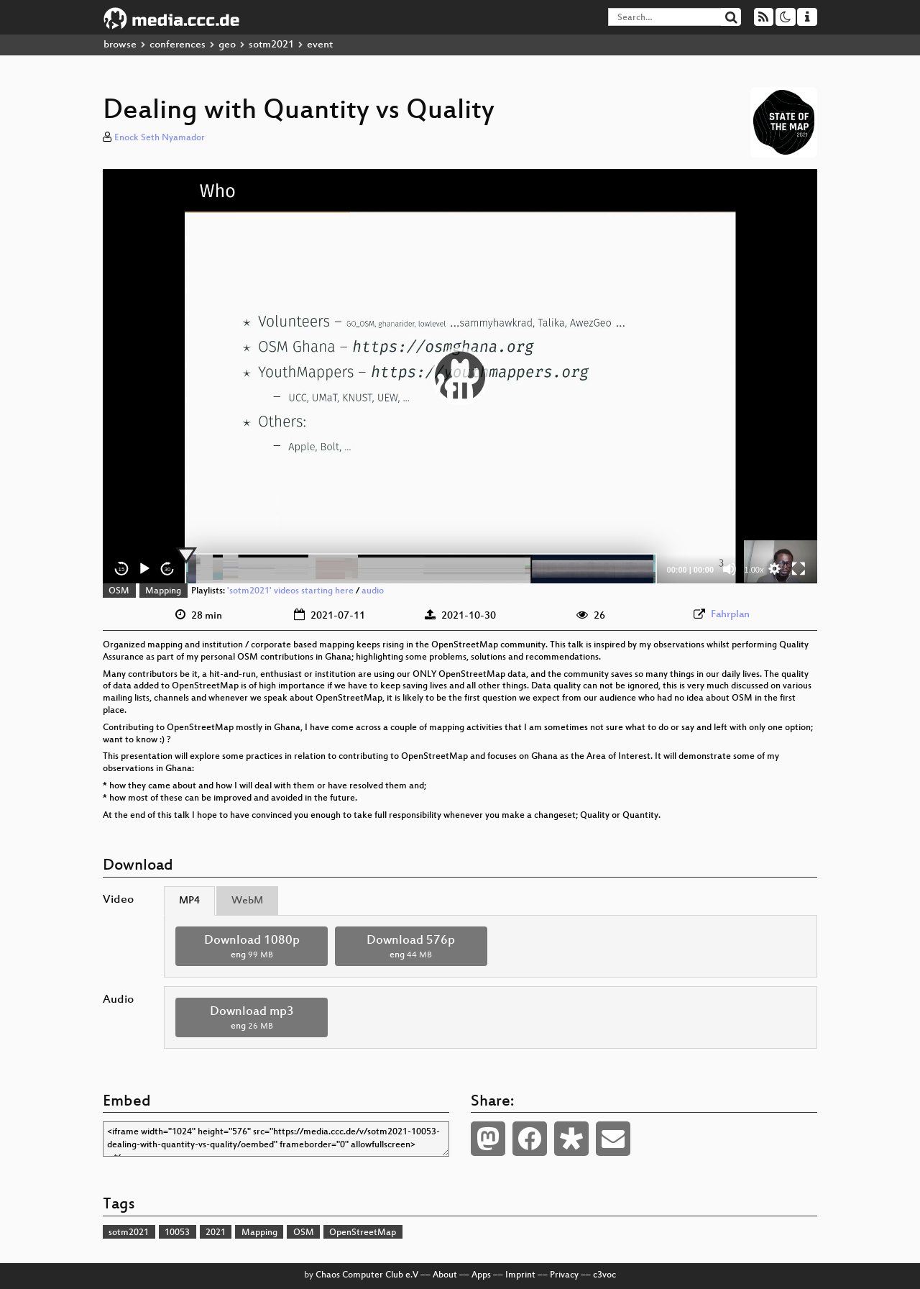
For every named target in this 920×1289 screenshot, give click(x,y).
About (445, 1275)
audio (373, 591)
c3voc (604, 1275)
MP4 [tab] (189, 901)
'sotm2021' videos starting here (290, 591)
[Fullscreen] (798, 569)
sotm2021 (271, 45)
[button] (460, 376)
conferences (178, 45)
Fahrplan (730, 615)
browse (120, 45)
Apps (481, 1275)
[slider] (421, 569)
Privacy (564, 1275)
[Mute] (729, 569)
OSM (119, 591)
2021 (216, 1233)
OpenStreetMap (362, 1233)
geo (227, 45)
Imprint (520, 1275)
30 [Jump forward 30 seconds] (168, 569)
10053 (177, 1233)
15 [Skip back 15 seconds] (122, 569)
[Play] (144, 569)
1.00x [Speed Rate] (754, 569)
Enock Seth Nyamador (159, 138)
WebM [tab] (247, 901)
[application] (460, 376)
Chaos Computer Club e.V (367, 1275)
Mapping (163, 591)
